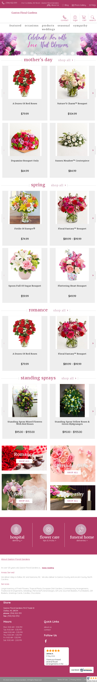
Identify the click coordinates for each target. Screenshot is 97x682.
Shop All (64, 60)
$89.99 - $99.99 (72, 238)
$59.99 (25, 296)
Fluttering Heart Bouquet (72, 286)
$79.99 (25, 113)
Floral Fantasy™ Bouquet (72, 228)
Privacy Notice (75, 680)
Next (93, 93)
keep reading (48, 568)
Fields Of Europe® (24, 228)
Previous (3, 93)
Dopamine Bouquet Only (25, 160)
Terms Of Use (62, 680)
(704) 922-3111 (11, 3)
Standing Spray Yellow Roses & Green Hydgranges (72, 422)
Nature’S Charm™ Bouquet (72, 103)
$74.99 (25, 238)
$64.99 (25, 171)
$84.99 (72, 171)
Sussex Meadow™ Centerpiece (72, 160)
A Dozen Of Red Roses (25, 103)
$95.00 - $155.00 (25, 432)
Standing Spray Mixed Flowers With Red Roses (25, 422)
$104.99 (72, 113)
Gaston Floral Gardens (24, 12)
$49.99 (72, 296)
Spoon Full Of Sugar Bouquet (25, 286)
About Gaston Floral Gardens (15, 559)
